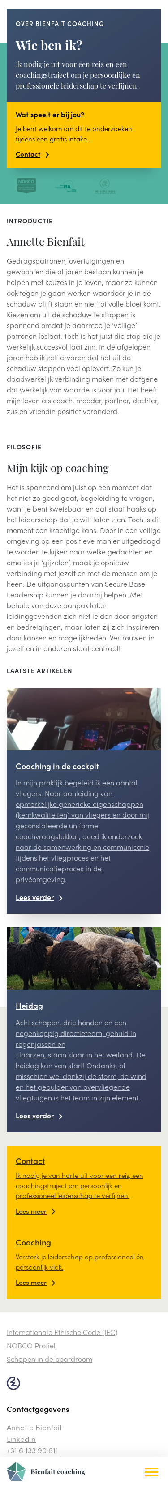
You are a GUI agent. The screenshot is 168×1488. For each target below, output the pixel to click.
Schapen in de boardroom (49, 1359)
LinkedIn (21, 1438)
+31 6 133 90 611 (32, 1450)
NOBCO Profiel (31, 1345)
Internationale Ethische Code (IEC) (62, 1332)
